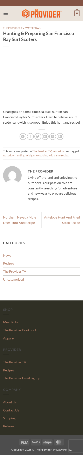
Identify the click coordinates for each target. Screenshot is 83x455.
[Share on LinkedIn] (60, 136)
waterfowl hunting (14, 155)
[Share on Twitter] (37, 136)
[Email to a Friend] (45, 136)
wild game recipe (58, 155)
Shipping (9, 418)
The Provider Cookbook (20, 330)
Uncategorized (13, 279)
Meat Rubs (11, 322)
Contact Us (11, 410)
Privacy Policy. (62, 449)
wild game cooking (36, 155)
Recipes (8, 263)
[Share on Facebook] (30, 136)
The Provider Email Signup (21, 378)
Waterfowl (33, 28)
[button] (5, 13)
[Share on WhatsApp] (23, 136)
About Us (10, 402)
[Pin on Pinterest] (52, 136)
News (7, 255)
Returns (8, 426)
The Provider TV (13, 28)
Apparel (8, 338)
